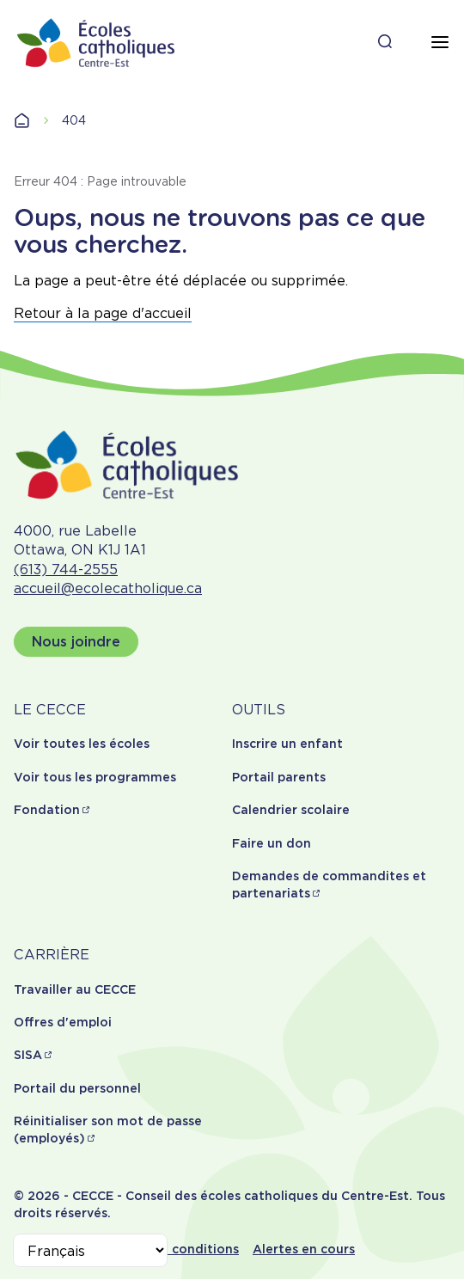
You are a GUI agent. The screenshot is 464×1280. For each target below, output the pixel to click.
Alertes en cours (304, 1249)
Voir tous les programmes (95, 777)
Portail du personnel (77, 1088)
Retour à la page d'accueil (103, 313)
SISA (28, 1055)
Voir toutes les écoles (82, 743)
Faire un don (271, 843)
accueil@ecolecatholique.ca (108, 588)
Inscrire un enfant (287, 743)
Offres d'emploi (63, 1022)
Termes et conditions (172, 1249)
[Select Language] (90, 1250)
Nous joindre (76, 642)
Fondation (47, 810)
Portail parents (279, 777)
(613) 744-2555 (66, 569)
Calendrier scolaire (291, 810)
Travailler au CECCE (75, 989)
